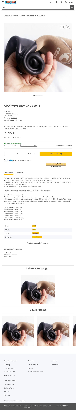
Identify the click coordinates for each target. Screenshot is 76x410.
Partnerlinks (55, 365)
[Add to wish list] (68, 27)
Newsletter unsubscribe (36, 372)
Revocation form (9, 375)
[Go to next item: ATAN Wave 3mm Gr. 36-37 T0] (70, 16)
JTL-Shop (65, 406)
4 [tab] (40, 95)
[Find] (36, 7)
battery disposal (33, 365)
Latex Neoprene (37, 237)
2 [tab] (36, 95)
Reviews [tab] (20, 173)
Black (34, 229)
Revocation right (9, 372)
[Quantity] (17, 154)
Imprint (6, 391)
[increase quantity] (34, 154)
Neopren (14, 118)
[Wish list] (61, 2)
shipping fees (21, 401)
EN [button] (50, 2)
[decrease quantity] (6, 154)
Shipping (7, 365)
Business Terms (9, 388)
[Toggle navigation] (3, 1)
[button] (56, 2)
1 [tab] (34, 95)
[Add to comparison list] (63, 27)
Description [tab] (8, 173)
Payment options (9, 368)
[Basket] (69, 2)
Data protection (9, 384)
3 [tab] (38, 95)
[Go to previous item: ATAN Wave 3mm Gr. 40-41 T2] (66, 16)
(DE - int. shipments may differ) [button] (28, 146)
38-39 (34, 225)
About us (7, 395)
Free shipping (15, 137)
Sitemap (30, 368)
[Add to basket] (5, 22)
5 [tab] (42, 95)
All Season (35, 233)
